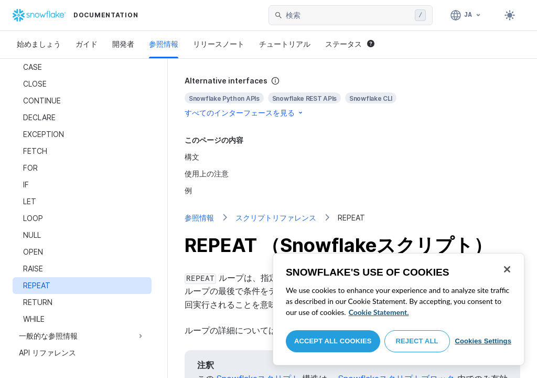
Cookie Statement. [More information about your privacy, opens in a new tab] (379, 312)
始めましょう (39, 43)
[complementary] (352, 97)
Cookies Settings (483, 341)
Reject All (417, 341)
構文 (192, 156)
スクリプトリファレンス (275, 217)
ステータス (349, 43)
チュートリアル (284, 43)
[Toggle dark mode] (509, 15)
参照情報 (163, 43)
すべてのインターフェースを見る (244, 112)
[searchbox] (348, 15)
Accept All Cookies (333, 341)
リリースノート (218, 43)
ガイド (87, 43)
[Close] (507, 269)
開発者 (123, 43)
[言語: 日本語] (466, 15)
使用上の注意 (207, 173)
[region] (398, 309)
